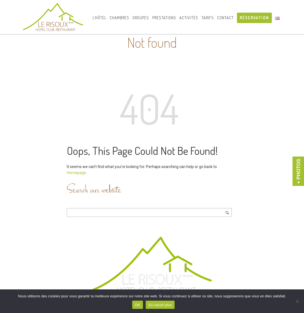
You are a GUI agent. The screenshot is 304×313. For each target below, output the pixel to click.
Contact (225, 17)
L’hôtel (99, 17)
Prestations (164, 17)
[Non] (297, 301)
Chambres (119, 17)
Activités (188, 17)
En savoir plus (160, 305)
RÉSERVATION (254, 17)
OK (137, 305)
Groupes (140, 17)
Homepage (76, 173)
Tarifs (207, 17)
